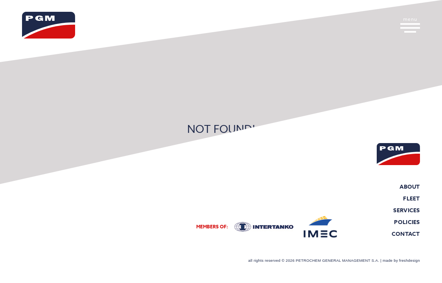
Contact (406, 234)
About (410, 187)
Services (406, 210)
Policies (407, 222)
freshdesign (409, 260)
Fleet (411, 199)
